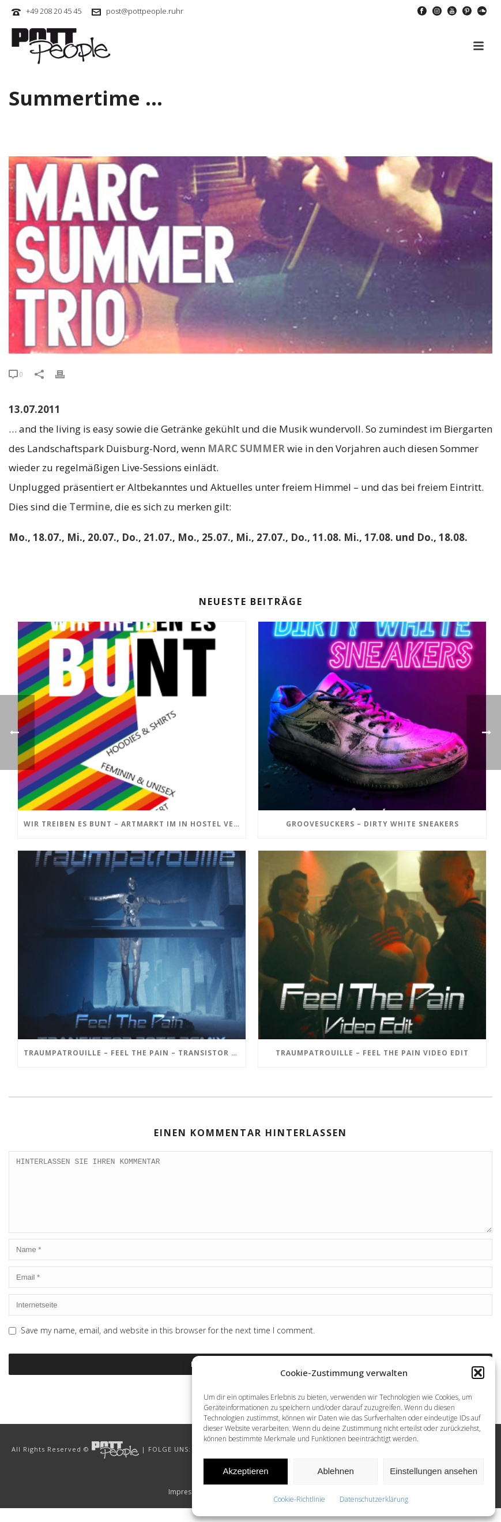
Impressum (186, 1505)
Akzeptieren (245, 1471)
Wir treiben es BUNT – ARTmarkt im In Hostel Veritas (135, 824)
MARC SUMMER (246, 448)
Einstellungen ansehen (433, 1471)
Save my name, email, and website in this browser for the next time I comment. (168, 1344)
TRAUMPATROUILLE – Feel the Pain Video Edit (372, 1053)
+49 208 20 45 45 (53, 11)
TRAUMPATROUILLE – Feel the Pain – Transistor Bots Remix (135, 1053)
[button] (478, 1372)
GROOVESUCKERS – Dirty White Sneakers (372, 824)
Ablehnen (335, 1471)
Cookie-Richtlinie (299, 1499)
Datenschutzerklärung (374, 1499)
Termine (89, 506)
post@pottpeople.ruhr (144, 11)
